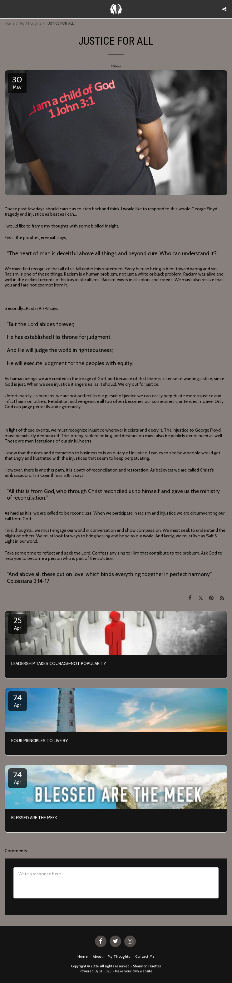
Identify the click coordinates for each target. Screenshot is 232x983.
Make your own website (133, 971)
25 (17, 623)
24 (17, 700)
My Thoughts (30, 23)
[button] (7, 9)
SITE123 (105, 971)
